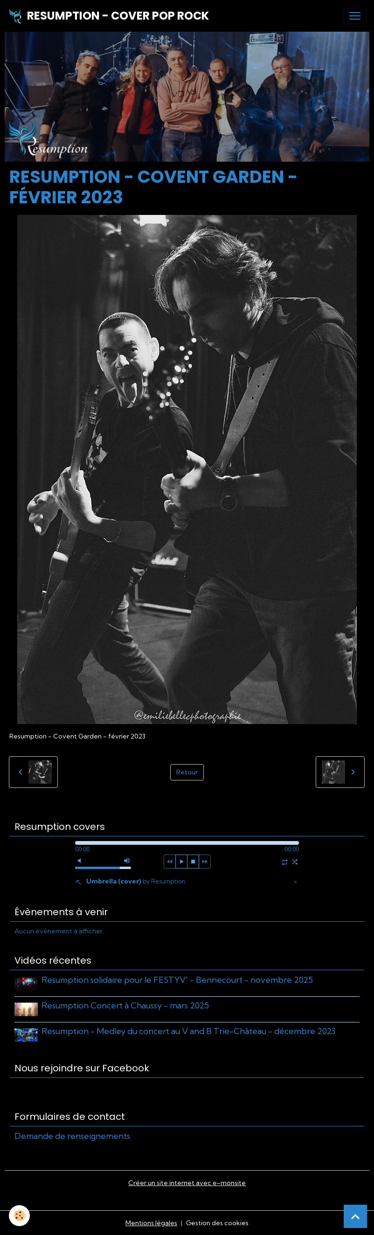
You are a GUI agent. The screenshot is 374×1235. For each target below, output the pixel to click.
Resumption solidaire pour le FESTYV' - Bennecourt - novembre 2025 (177, 980)
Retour (187, 772)
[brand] (108, 15)
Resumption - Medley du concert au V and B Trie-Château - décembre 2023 (188, 1030)
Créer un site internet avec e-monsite (187, 1182)
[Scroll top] (355, 1216)
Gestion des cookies (217, 1222)
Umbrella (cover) (135, 881)
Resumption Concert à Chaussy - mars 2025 (125, 1005)
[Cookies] (19, 1215)
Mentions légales (151, 1222)
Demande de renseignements (72, 1135)
